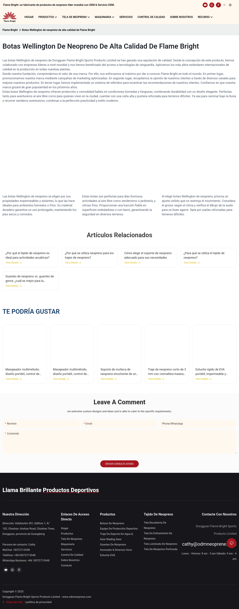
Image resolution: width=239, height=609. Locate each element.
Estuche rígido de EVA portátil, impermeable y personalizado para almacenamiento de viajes (213, 372)
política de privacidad (39, 602)
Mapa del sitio (14, 602)
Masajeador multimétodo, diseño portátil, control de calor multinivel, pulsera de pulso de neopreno (70, 372)
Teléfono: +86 (19, 555)
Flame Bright (10, 30)
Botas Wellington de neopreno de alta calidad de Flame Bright (58, 30)
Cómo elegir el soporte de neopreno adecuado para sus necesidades (148, 255)
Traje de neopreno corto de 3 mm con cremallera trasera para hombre (167, 372)
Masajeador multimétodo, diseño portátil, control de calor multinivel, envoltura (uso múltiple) (22, 372)
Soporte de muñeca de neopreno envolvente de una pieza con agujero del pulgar (119, 372)
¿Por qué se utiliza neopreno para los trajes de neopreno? (89, 255)
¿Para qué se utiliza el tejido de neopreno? (204, 255)
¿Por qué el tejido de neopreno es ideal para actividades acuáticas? (27, 255)
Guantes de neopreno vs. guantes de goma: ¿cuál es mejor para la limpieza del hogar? (29, 279)
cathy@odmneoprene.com (209, 544)
